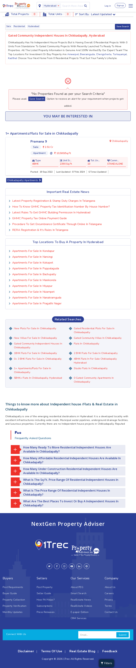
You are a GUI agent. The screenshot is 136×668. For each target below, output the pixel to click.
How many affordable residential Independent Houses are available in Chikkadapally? (66, 460)
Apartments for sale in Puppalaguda (35, 268)
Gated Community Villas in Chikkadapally (97, 337)
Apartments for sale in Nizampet (33, 292)
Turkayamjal (120, 54)
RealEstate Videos (81, 605)
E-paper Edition (80, 612)
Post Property (44, 587)
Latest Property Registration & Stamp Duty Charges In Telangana (53, 201)
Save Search (123, 26)
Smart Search (79, 593)
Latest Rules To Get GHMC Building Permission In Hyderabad (51, 212)
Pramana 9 (38, 141)
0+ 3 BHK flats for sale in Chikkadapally (37, 358)
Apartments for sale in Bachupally (34, 274)
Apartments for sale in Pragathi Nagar (36, 303)
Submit (122, 634)
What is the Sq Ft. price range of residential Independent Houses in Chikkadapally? (64, 481)
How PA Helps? (46, 599)
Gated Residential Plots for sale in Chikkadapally (94, 330)
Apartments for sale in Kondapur (33, 251)
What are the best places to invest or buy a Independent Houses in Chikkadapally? (64, 503)
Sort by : (95, 14)
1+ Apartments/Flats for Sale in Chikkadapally (32, 370)
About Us (110, 587)
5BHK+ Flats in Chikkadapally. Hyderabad (38, 377)
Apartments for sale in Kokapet (32, 262)
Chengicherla (104, 54)
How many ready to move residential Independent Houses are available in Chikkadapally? (61, 449)
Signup (120, 5)
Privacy (109, 599)
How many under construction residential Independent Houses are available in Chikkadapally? (64, 470)
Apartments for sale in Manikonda (34, 280)
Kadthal (12, 58)
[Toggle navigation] (130, 5)
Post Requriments (13, 587)
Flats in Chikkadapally (86, 343)
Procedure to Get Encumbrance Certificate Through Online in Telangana (57, 224)
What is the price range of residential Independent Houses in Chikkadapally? (60, 492)
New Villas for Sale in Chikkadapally (35, 337)
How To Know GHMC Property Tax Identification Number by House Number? (61, 206)
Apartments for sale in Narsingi (32, 257)
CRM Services (79, 618)
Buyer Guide (10, 593)
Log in (108, 5)
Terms (108, 605)
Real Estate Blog (82, 651)
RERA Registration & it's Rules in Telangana (40, 230)
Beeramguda (87, 54)
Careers (109, 593)
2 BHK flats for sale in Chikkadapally (96, 353)
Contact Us (111, 612)
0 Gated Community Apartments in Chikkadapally (94, 379)
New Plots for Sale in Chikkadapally (35, 328)
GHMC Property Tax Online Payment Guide (39, 218)
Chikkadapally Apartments (24, 180)
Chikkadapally (119, 141)
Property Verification (14, 605)
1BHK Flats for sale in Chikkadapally (35, 353)
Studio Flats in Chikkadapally (90, 368)
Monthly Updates (12, 612)
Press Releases (46, 612)
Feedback (109, 651)
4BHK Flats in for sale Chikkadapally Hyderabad (95, 360)
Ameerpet (73, 54)
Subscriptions (44, 605)
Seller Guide (44, 593)
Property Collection (14, 599)
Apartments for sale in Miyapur (32, 286)
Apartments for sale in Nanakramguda (36, 297)
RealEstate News (81, 599)
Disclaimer (26, 651)
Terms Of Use (51, 651)
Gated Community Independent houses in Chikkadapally (38, 345)
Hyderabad (50, 5)
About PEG (77, 587)
